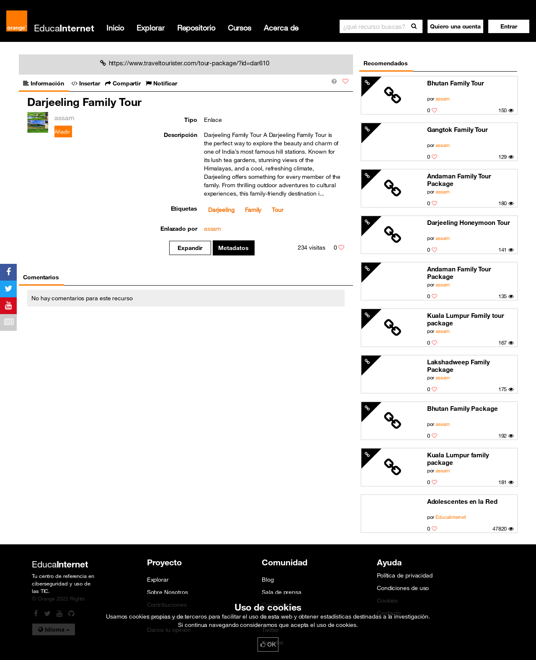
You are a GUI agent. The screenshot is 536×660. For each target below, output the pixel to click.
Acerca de (281, 27)
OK (268, 644)
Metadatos (233, 248)
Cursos (239, 27)
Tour (277, 210)
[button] (509, 26)
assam (443, 98)
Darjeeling (221, 210)
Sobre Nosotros (167, 592)
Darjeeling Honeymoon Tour (468, 222)
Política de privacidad (405, 575)
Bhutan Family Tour (455, 83)
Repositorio (196, 27)
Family (253, 210)
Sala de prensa (282, 592)
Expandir (190, 248)
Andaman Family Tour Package (459, 179)
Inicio (115, 27)
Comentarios (41, 277)
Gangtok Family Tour (457, 129)
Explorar (150, 27)
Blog (268, 579)
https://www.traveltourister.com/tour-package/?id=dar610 (184, 63)
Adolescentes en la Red (462, 501)
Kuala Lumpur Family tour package (465, 319)
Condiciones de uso (403, 588)
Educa (64, 28)
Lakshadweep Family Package (458, 365)
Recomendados (385, 63)
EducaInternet (451, 516)
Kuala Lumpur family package (458, 458)
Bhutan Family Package (462, 408)
